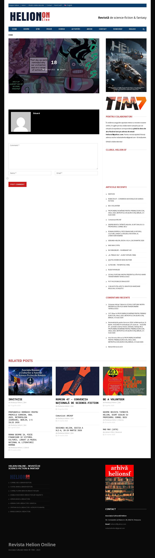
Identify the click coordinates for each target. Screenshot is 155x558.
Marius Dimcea (15, 512)
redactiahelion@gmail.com (115, 528)
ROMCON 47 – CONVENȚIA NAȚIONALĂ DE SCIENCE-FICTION (77, 401)
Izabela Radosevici (17, 495)
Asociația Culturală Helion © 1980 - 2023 (24, 550)
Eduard (62, 69)
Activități (76, 29)
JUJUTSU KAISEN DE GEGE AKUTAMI (120, 260)
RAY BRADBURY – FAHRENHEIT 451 (120, 250)
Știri (38, 29)
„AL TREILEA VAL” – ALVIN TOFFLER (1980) (122, 255)
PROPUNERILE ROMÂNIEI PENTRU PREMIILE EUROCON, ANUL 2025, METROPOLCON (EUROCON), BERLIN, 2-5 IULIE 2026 (126, 213)
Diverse (62, 29)
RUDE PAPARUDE (114, 270)
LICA (121, 347)
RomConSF (58, 5)
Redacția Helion (16, 402)
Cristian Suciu (15, 507)
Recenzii (119, 432)
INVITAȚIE (111, 194)
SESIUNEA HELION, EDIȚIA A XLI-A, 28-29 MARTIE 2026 (126, 241)
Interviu (121, 420)
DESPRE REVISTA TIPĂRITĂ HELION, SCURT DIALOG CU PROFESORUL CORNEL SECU (126, 226)
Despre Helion (14, 5)
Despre (26, 29)
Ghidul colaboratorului (36, 5)
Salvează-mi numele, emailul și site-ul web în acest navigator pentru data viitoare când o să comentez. (54, 178)
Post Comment (17, 184)
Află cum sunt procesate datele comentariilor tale (68, 190)
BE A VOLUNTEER (114, 206)
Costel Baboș (15, 487)
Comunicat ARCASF (114, 220)
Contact (49, 5)
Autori (24, 5)
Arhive (89, 29)
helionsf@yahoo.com (118, 524)
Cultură (26, 445)
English (69, 5)
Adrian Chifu (109, 432)
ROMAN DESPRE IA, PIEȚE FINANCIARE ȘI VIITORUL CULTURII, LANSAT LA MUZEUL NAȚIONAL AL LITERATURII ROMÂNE (125, 233)
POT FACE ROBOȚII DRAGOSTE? (119, 281)
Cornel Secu (15, 483)
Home (14, 29)
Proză (49, 29)
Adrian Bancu (15, 499)
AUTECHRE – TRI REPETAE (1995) (119, 265)
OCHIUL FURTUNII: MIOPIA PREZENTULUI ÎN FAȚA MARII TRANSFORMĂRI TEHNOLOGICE (127, 276)
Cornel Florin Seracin (19, 491)
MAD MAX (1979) (114, 245)
